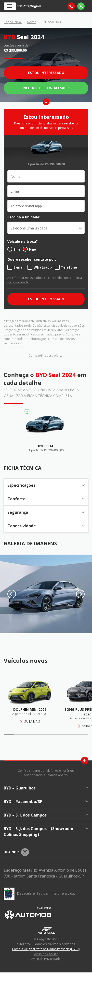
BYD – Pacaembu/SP (46, 801)
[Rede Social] (25, 852)
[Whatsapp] (81, 6)
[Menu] (10, 6)
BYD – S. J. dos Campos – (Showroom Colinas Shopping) (46, 831)
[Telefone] (71, 6)
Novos (31, 22)
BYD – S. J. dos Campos (46, 815)
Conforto (46, 498)
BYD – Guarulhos (46, 788)
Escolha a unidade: (23, 217)
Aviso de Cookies (46, 954)
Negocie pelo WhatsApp (46, 88)
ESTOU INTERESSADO (46, 299)
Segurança (46, 512)
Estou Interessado (46, 72)
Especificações (46, 485)
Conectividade (46, 526)
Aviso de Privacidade (46, 959)
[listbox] (46, 228)
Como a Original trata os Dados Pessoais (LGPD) (45, 949)
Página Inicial (13, 22)
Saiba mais (30, 721)
